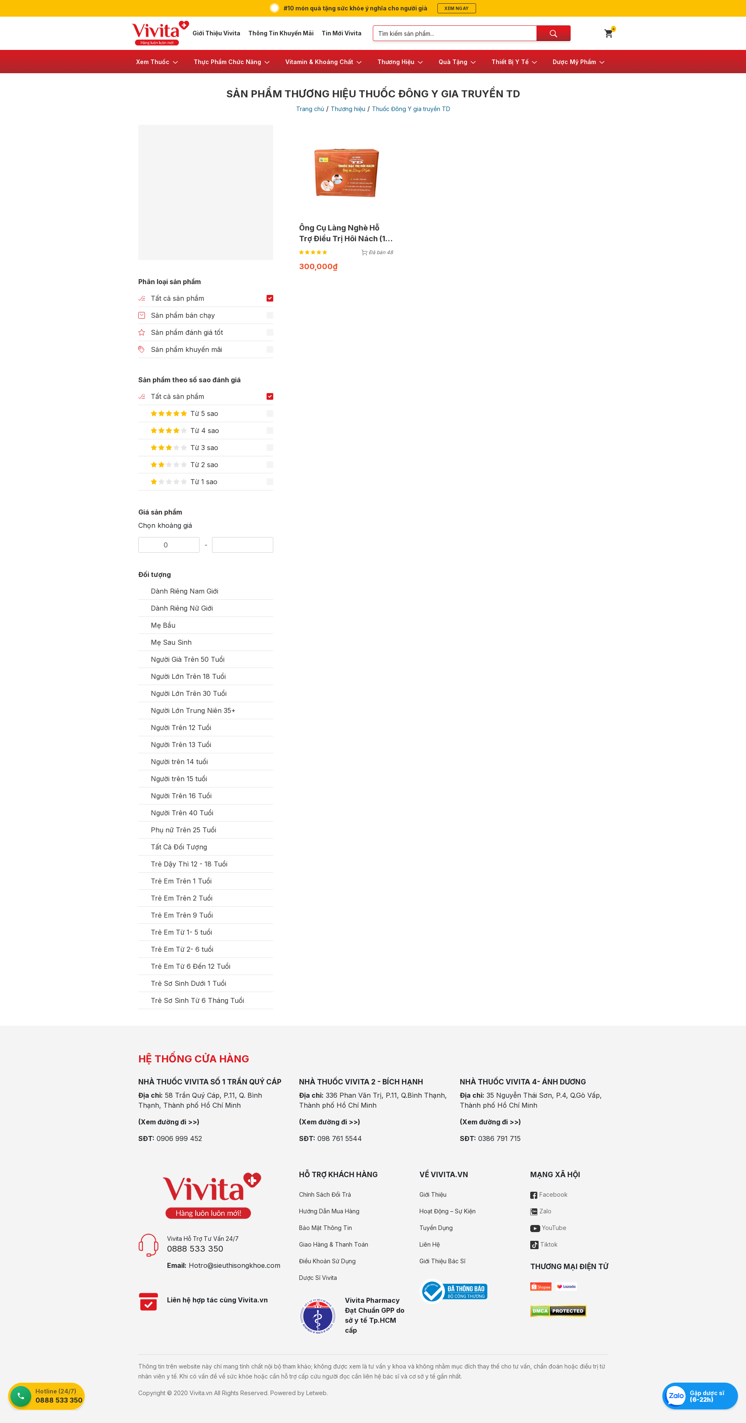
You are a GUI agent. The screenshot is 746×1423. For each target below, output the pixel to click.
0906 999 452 (179, 1138)
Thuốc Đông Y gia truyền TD (411, 108)
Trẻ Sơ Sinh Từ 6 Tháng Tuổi (197, 1000)
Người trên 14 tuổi (179, 761)
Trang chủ (310, 108)
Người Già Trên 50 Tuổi (188, 659)
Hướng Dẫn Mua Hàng (329, 1211)
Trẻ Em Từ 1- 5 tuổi (181, 932)
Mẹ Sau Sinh (171, 642)
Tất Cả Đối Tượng (179, 847)
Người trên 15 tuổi (179, 779)
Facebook (549, 1194)
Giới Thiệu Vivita (216, 33)
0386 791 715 (499, 1138)
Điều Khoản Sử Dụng (327, 1261)
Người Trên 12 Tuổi (181, 727)
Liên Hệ (429, 1244)
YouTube (548, 1227)
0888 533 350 (195, 1249)
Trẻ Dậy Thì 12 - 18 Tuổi (189, 864)
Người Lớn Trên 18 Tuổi (188, 676)
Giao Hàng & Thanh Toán (333, 1244)
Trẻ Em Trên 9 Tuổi (182, 915)
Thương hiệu (348, 108)
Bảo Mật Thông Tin (325, 1227)
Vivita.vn (201, 1392)
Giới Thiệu (433, 1194)
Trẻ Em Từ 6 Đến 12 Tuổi (190, 966)
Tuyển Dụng (436, 1227)
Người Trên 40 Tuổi (182, 813)
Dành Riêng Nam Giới (184, 591)
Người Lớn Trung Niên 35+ (193, 710)
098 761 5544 (339, 1138)
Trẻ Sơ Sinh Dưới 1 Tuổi (188, 983)
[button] (157, 61)
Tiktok (544, 1244)
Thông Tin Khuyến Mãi (281, 33)
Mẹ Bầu (163, 625)
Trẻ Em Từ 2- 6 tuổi (182, 949)
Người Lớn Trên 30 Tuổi (189, 693)
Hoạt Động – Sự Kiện (447, 1211)
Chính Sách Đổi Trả (325, 1194)
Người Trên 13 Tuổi (181, 744)
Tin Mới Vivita (342, 33)
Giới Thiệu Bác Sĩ (442, 1261)
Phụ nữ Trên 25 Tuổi (183, 830)
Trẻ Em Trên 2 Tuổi (181, 898)
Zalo (540, 1211)
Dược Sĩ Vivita (318, 1277)
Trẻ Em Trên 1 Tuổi (181, 881)
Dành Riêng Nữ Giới (182, 608)
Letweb (316, 1392)
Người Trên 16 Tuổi (181, 796)
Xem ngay (456, 8)
